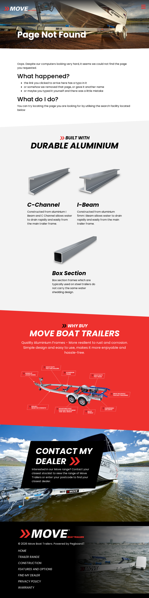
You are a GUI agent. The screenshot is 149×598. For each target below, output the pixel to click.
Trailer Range (29, 557)
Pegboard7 (77, 544)
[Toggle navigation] (143, 7)
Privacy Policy (29, 581)
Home (22, 551)
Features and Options (35, 569)
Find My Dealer (29, 575)
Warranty (26, 587)
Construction (30, 563)
